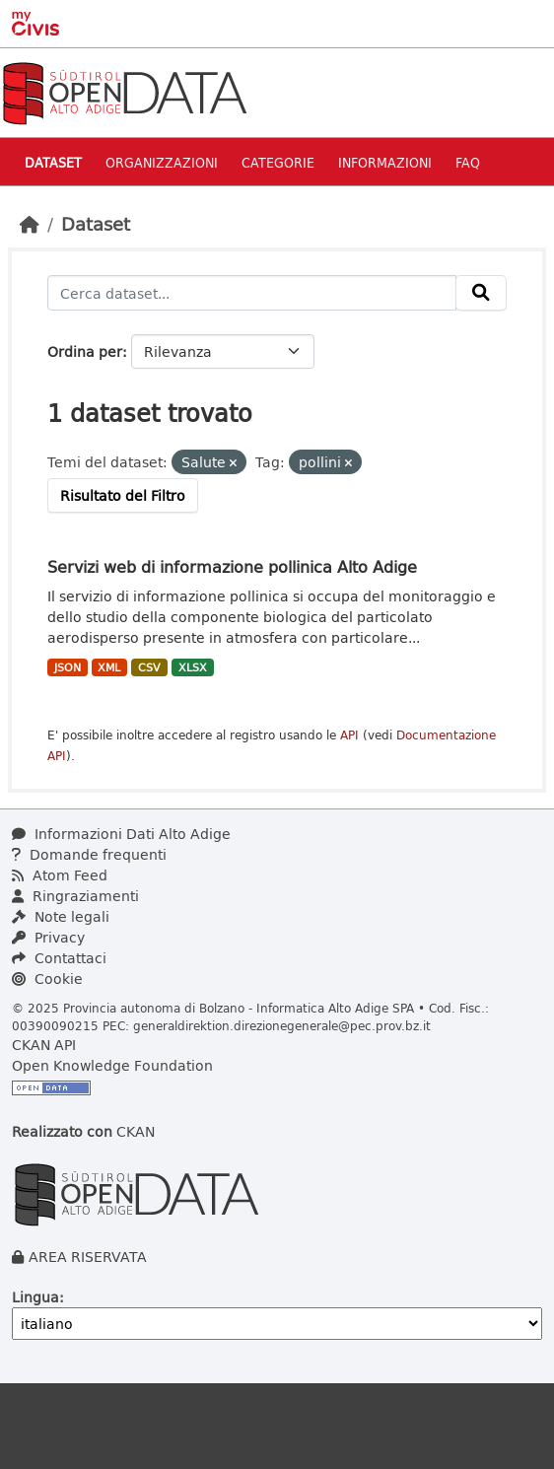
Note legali (60, 916)
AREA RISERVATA (88, 1256)
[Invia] (481, 293)
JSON (67, 667)
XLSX (192, 667)
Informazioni (385, 162)
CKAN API (44, 1044)
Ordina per (84, 351)
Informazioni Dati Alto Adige (121, 833)
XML (109, 667)
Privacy (48, 937)
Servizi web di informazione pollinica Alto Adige (232, 566)
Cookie (47, 978)
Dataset (53, 162)
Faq (467, 162)
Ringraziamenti (75, 895)
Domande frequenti (89, 854)
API (349, 735)
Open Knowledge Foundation (112, 1065)
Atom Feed (59, 875)
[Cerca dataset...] (251, 293)
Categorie (278, 162)
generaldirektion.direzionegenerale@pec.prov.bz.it (282, 1025)
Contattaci (59, 957)
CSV (149, 667)
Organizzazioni (161, 162)
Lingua (35, 1297)
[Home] (29, 224)
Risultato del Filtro (122, 495)
